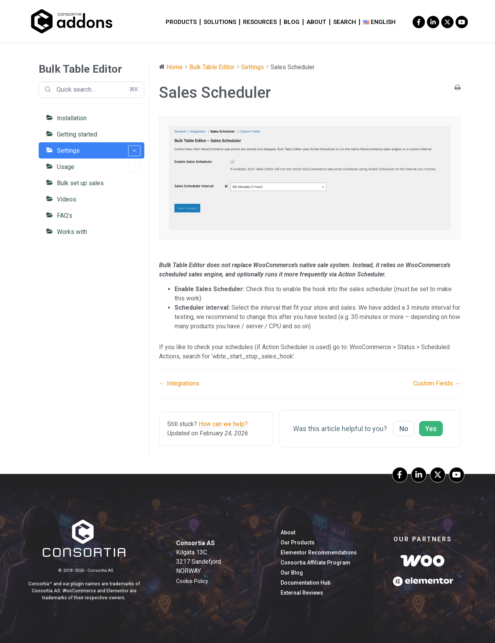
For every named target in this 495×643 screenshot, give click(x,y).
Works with (72, 231)
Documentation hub (306, 583)
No (403, 429)
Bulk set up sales (80, 183)
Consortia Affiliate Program (315, 562)
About (316, 22)
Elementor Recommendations (319, 552)
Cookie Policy (192, 581)
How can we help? (223, 424)
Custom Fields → (437, 383)
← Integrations (179, 383)
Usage (98, 167)
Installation (72, 118)
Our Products (298, 542)
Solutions (220, 22)
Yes (431, 429)
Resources (260, 22)
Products (181, 22)
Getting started (77, 134)
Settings (98, 150)
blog (292, 22)
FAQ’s (64, 215)
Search (344, 22)
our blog (292, 573)
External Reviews (302, 593)
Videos (66, 199)
